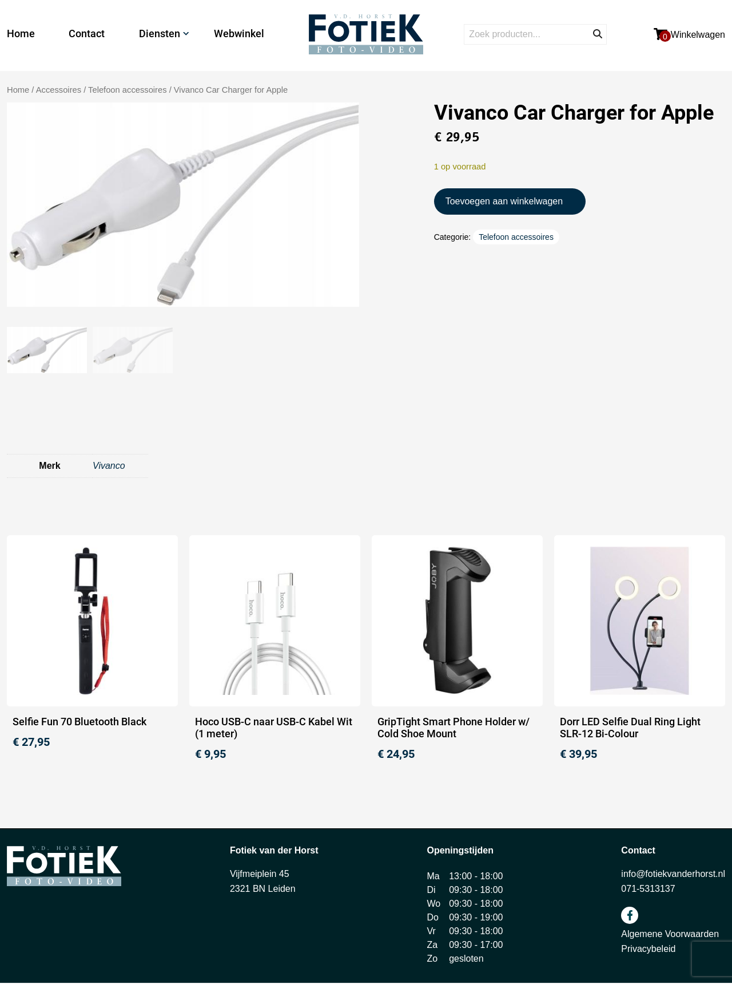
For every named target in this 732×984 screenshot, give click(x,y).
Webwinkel (239, 33)
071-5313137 (648, 890)
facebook (629, 916)
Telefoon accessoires (127, 89)
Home (21, 33)
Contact (87, 33)
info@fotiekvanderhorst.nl (673, 875)
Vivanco (109, 467)
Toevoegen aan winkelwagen (504, 201)
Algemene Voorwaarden (670, 935)
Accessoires (58, 89)
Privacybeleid (648, 950)
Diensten (159, 33)
